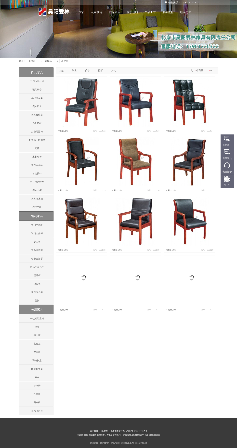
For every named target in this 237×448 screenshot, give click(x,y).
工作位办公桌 (37, 81)
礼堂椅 (37, 394)
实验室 (37, 344)
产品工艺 (150, 12)
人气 (114, 70)
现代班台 (37, 89)
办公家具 (37, 72)
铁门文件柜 (37, 225)
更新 (101, 70)
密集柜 (37, 284)
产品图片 (114, 12)
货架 (37, 300)
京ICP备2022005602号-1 (136, 431)
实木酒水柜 (37, 199)
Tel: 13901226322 (152, 435)
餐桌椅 (37, 402)
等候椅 (37, 385)
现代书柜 (37, 207)
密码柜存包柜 (37, 267)
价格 (88, 70)
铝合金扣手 (37, 258)
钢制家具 (37, 216)
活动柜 (37, 275)
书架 (37, 327)
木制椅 (50, 61)
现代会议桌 (37, 98)
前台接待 (37, 173)
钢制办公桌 (37, 292)
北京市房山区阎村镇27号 (134, 435)
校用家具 (37, 309)
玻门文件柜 (37, 233)
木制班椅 (37, 157)
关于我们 (94, 431)
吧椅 (37, 148)
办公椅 (33, 61)
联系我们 (105, 431)
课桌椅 (37, 352)
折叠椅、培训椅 (37, 140)
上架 (62, 70)
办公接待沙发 (37, 182)
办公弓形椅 (37, 131)
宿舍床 (37, 335)
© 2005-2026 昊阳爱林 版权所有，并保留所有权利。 (99, 435)
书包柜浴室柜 (37, 318)
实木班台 (37, 106)
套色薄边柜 (37, 250)
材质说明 (132, 12)
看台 (37, 377)
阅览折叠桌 (37, 369)
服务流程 (168, 12)
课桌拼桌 (37, 360)
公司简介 (97, 12)
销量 (75, 70)
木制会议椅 (37, 165)
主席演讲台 (37, 411)
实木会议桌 (37, 115)
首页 (82, 12)
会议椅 (66, 61)
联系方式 (185, 12)
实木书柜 (37, 190)
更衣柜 (37, 242)
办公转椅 (37, 123)
